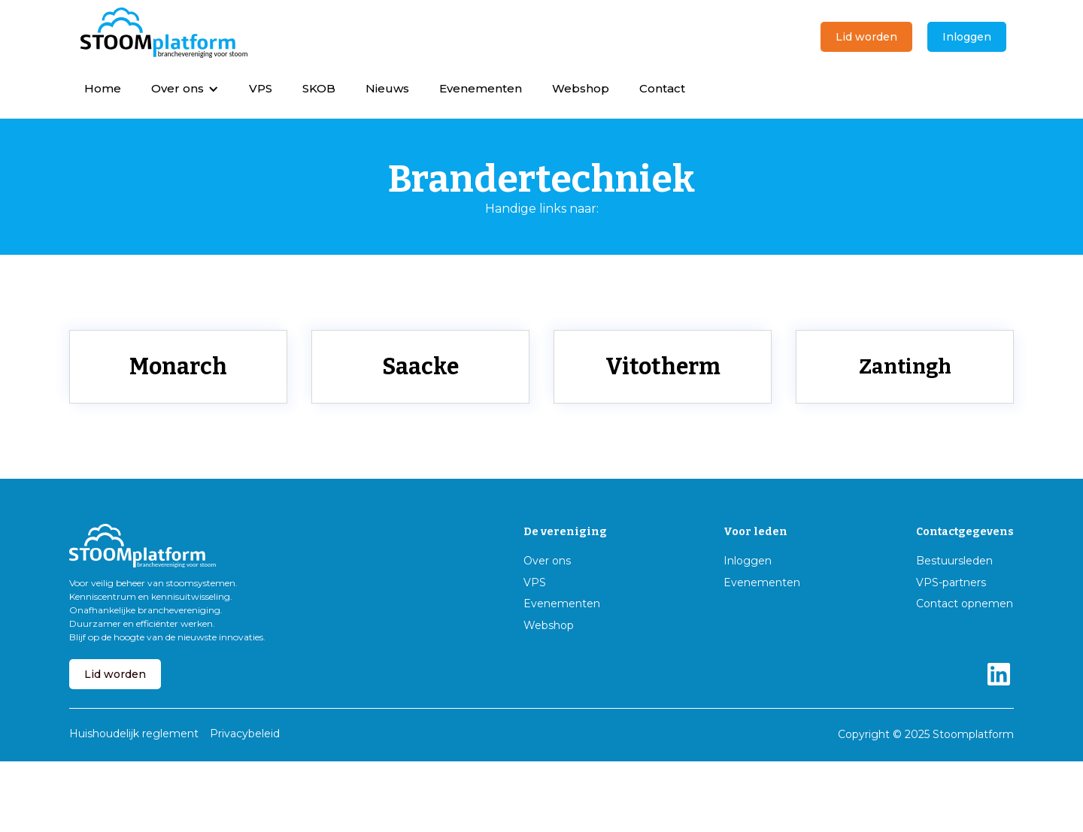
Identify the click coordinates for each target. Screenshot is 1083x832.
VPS (260, 88)
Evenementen (480, 88)
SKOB (318, 88)
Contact (662, 88)
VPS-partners (951, 582)
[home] (163, 33)
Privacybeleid (245, 733)
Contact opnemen (964, 604)
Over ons (547, 561)
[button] (185, 88)
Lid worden (866, 37)
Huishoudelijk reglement (134, 733)
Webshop (580, 88)
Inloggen (966, 37)
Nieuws (387, 88)
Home (102, 88)
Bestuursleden (954, 561)
